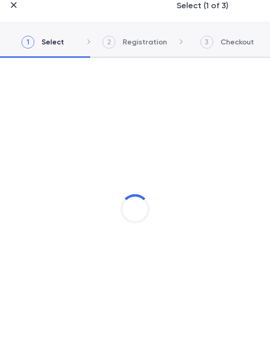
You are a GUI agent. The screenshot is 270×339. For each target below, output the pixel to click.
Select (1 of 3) (135, 5)
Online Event (41, 232)
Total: (32, 316)
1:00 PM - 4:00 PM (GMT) (57, 218)
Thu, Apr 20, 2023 (48, 206)
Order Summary (44, 327)
